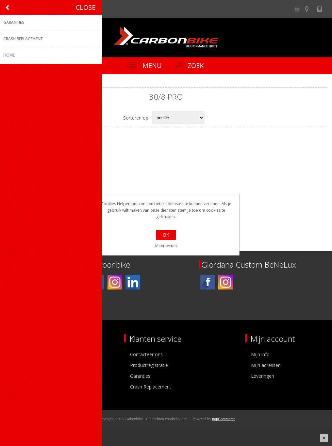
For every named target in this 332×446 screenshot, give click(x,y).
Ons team (19, 365)
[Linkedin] (132, 282)
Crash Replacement (150, 387)
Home (13, 82)
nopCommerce (223, 419)
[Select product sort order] (178, 118)
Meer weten (166, 246)
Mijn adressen (266, 365)
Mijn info (260, 354)
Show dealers (309, 9)
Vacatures (19, 376)
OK (166, 235)
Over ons (18, 354)
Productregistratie (149, 365)
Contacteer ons (146, 354)
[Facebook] (97, 282)
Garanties (140, 376)
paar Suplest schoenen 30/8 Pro (58, 196)
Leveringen (262, 376)
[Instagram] (115, 282)
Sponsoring (21, 387)
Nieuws (322, 9)
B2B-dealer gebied (297, 9)
